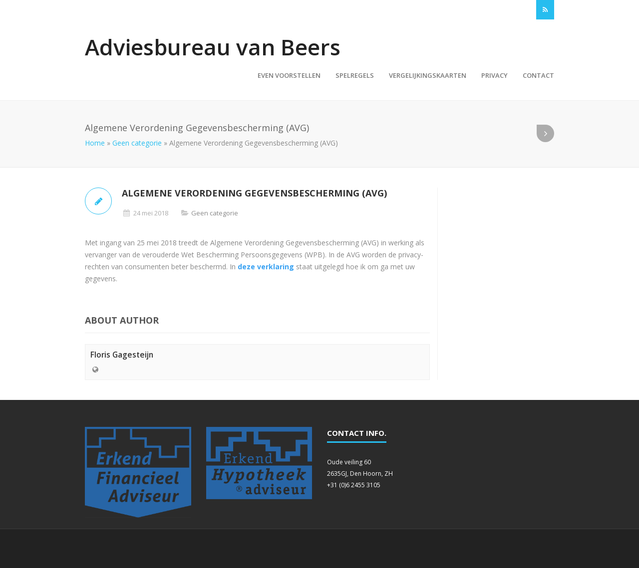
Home (95, 143)
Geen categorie (137, 143)
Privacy (494, 75)
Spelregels (354, 75)
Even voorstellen (289, 75)
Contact (538, 75)
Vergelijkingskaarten (427, 75)
